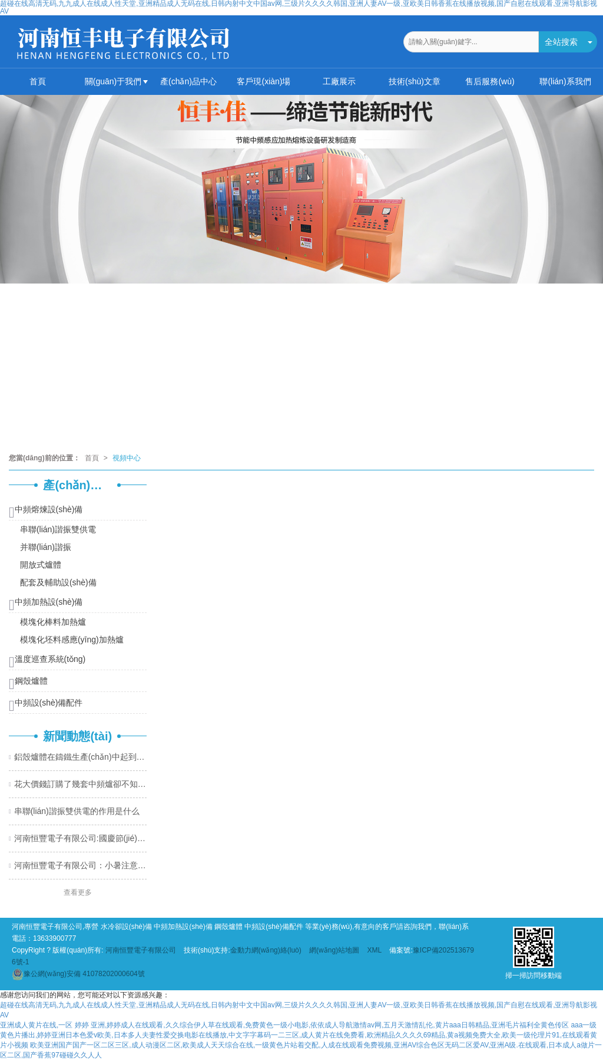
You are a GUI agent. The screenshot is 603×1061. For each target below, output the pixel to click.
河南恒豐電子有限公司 (140, 950)
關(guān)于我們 (113, 81)
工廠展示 (339, 81)
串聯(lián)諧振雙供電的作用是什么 (77, 811)
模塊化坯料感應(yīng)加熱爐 (71, 639)
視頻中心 (126, 458)
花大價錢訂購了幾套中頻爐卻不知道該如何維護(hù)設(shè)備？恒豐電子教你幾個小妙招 (80, 784)
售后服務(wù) (489, 81)
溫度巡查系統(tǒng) (47, 661)
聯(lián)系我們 (565, 81)
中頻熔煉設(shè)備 (45, 511)
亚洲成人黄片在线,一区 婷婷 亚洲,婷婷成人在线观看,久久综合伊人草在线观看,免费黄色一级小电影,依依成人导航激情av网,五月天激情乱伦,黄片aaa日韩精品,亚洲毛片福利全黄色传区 (284, 1025)
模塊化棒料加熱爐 (52, 622)
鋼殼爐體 (28, 683)
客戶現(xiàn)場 (263, 81)
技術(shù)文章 (414, 81)
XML (374, 950)
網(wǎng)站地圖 (334, 950)
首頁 (37, 81)
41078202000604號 (78, 974)
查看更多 (78, 892)
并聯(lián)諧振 (44, 547)
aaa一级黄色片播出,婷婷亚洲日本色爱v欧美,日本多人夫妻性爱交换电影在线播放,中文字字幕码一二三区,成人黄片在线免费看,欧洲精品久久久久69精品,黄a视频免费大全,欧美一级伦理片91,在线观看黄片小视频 (298, 1035)
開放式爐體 (39, 564)
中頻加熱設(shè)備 (45, 604)
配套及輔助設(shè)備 (57, 582)
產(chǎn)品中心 (188, 81)
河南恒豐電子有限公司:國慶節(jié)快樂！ (80, 838)
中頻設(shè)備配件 (45, 705)
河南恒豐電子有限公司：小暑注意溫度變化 (80, 865)
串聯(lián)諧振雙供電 (57, 529)
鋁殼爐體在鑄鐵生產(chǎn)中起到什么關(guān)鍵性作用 (80, 757)
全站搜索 (561, 42)
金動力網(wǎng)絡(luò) (266, 950)
